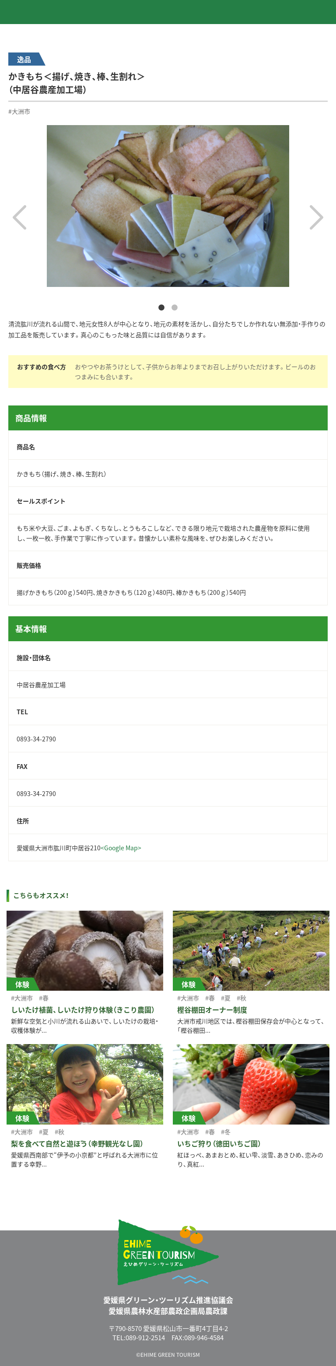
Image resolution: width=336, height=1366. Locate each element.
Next (316, 217)
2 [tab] (174, 308)
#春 (44, 997)
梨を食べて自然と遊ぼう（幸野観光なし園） (77, 1143)
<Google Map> (121, 847)
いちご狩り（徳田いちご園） (219, 1143)
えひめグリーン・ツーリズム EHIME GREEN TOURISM (43, 11)
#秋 (241, 997)
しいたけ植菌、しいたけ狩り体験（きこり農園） (83, 1009)
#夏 (226, 997)
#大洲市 (19, 111)
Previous (19, 217)
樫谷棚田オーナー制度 (212, 1009)
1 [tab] (161, 308)
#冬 (226, 1131)
